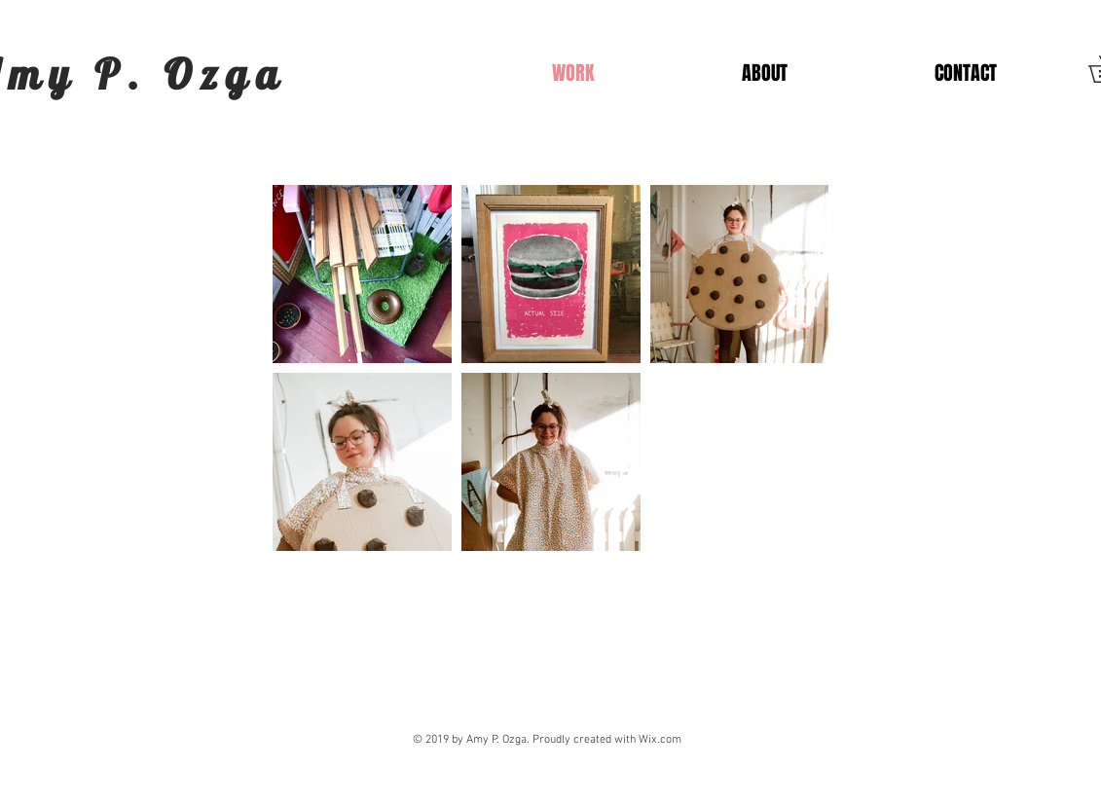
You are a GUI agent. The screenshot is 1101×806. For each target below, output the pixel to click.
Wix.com (660, 740)
